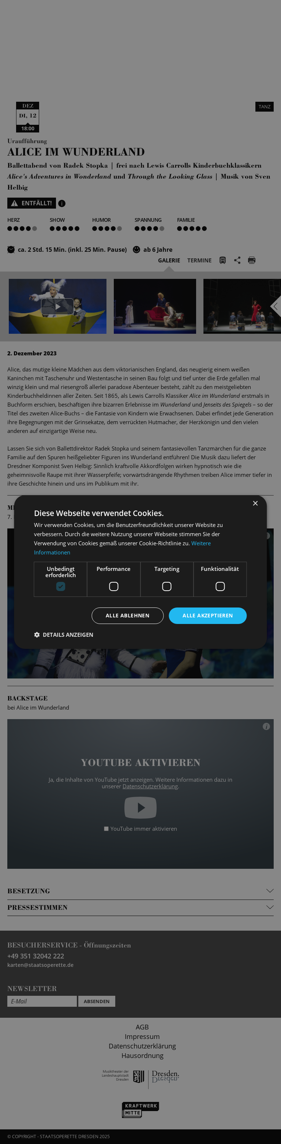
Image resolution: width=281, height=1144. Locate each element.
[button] (63, 634)
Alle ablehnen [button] (127, 615)
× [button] (255, 503)
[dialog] (140, 572)
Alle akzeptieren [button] (208, 615)
